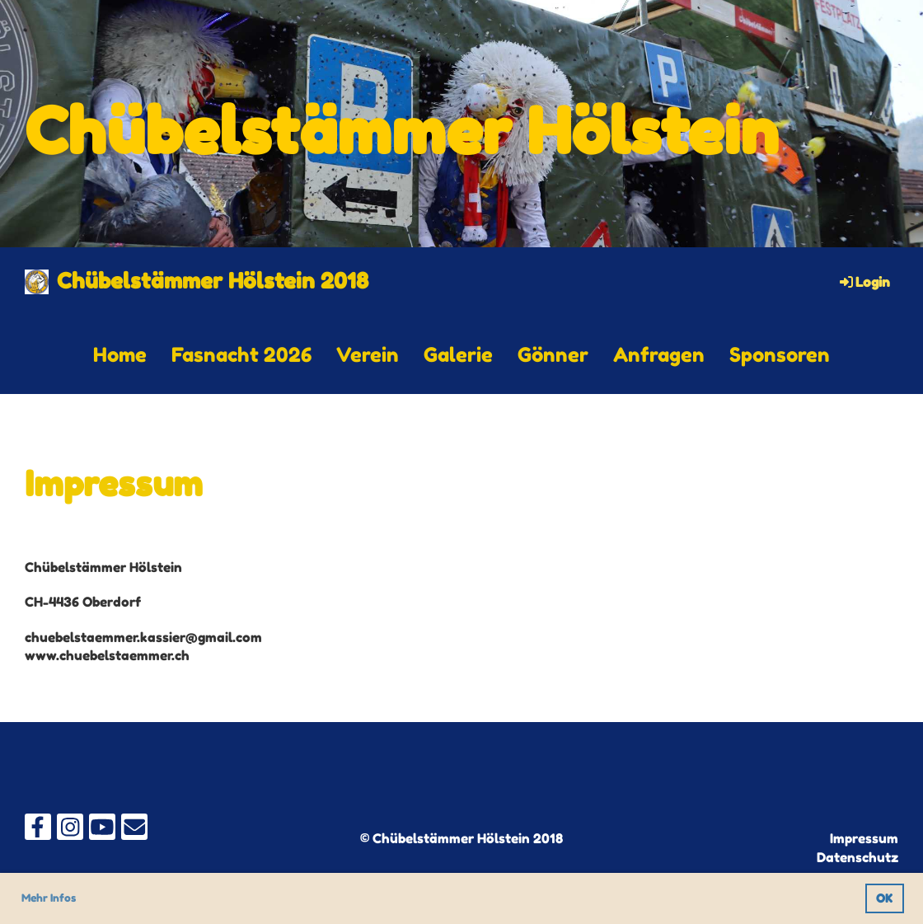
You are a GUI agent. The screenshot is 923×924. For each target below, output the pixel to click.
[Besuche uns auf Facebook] (38, 830)
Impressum (864, 838)
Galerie (458, 355)
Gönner (553, 355)
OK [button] (884, 898)
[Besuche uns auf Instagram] (70, 830)
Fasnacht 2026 (241, 355)
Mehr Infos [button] (48, 897)
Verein (367, 355)
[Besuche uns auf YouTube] (102, 830)
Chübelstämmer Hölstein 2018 (212, 280)
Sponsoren (779, 355)
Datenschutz (857, 857)
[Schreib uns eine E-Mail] (134, 830)
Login (863, 282)
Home (120, 355)
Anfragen (659, 355)
